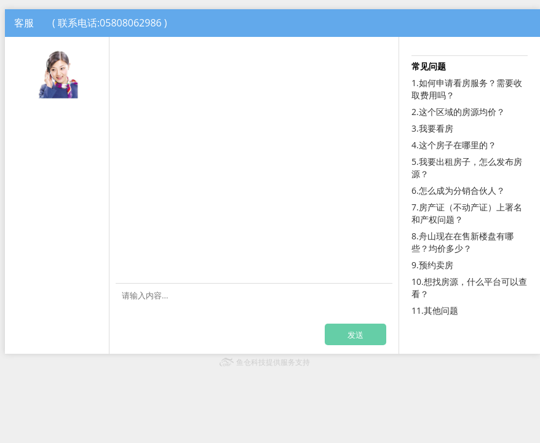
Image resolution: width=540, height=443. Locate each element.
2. (458, 112)
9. (432, 265)
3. (432, 128)
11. (434, 310)
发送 (355, 334)
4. (453, 145)
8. (462, 242)
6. (458, 190)
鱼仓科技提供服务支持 (273, 362)
